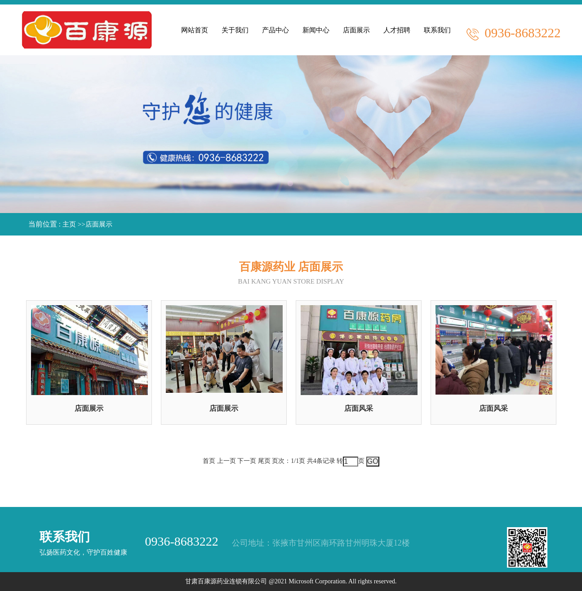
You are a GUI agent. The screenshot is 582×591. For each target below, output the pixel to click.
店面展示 (98, 224)
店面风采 (358, 408)
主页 (69, 224)
